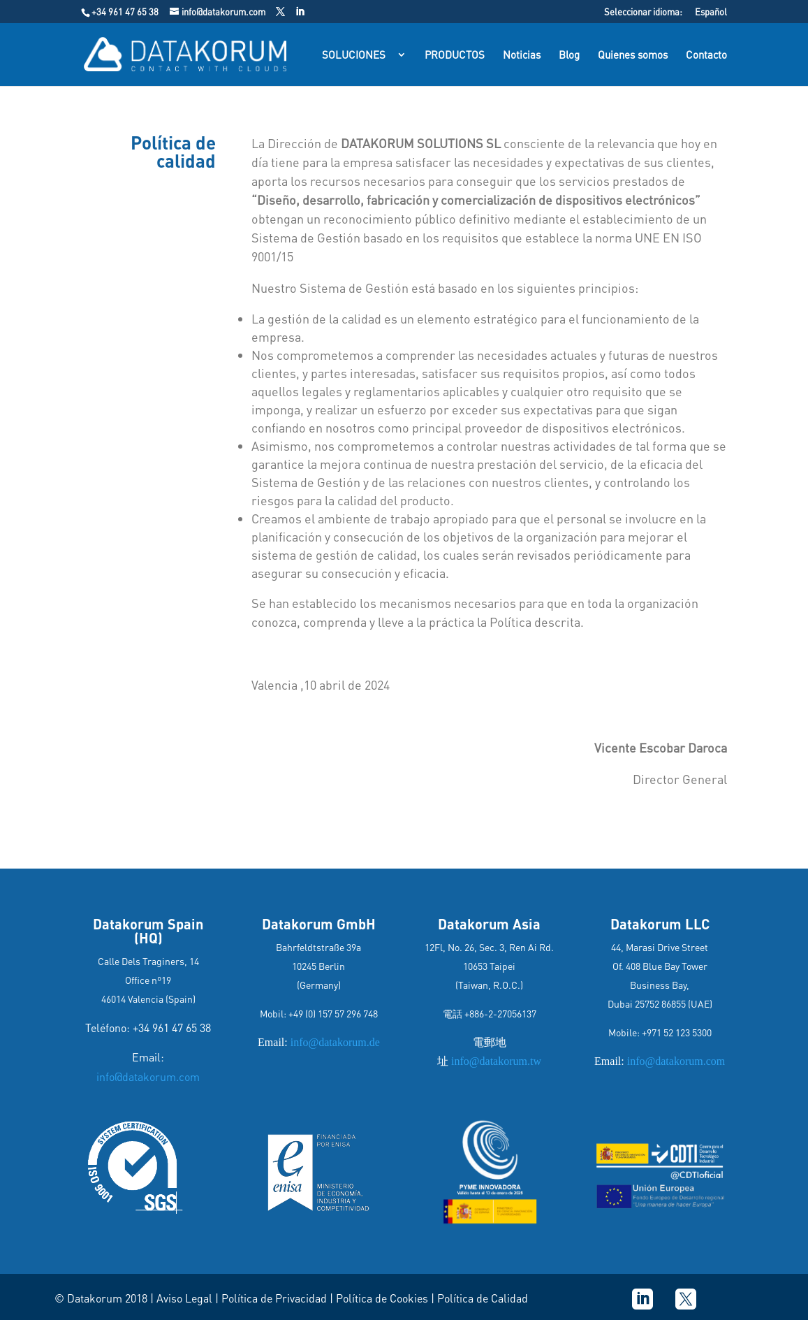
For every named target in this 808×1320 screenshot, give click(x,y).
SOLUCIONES (353, 55)
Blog (569, 55)
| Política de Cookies (380, 1298)
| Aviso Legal (181, 1298)
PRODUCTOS (455, 55)
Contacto (706, 55)
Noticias (522, 55)
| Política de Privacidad (271, 1298)
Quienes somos (633, 55)
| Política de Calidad (479, 1298)
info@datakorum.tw (494, 1061)
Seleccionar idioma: (643, 12)
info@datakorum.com (148, 1076)
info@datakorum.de (334, 1042)
